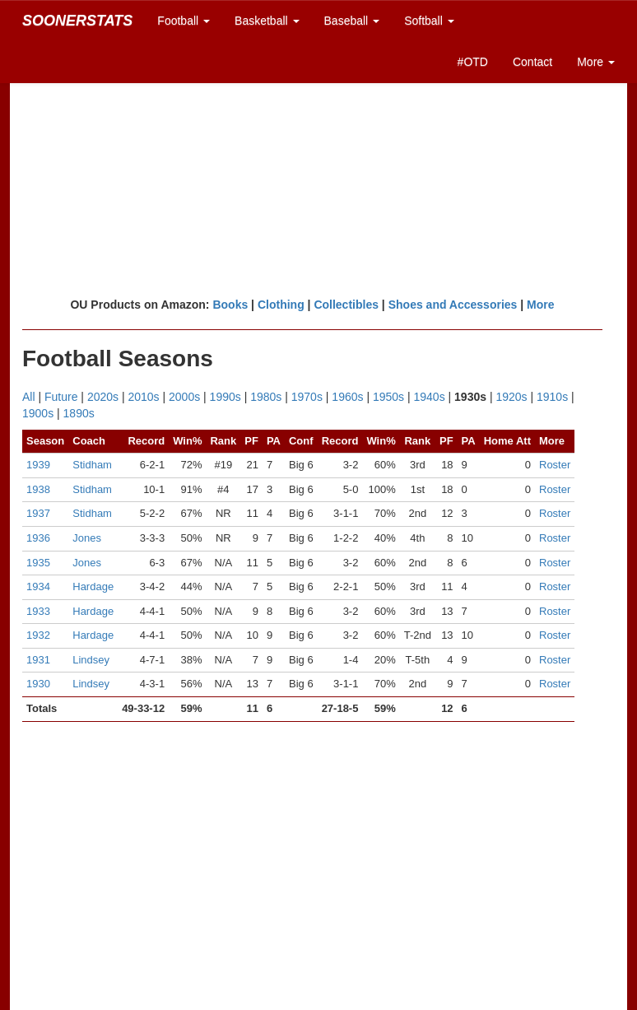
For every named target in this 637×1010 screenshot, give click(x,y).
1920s (511, 396)
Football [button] (183, 20)
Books (230, 304)
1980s (265, 396)
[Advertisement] (318, 169)
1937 (38, 513)
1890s (79, 413)
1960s (347, 396)
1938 (38, 489)
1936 (38, 538)
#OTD (473, 61)
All (28, 396)
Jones (86, 538)
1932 (38, 635)
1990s (225, 396)
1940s (429, 396)
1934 (38, 586)
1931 (38, 660)
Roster (554, 464)
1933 (38, 611)
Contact (532, 61)
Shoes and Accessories (453, 304)
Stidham (92, 464)
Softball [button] (429, 20)
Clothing (281, 304)
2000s (184, 396)
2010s (143, 396)
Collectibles (346, 304)
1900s (37, 413)
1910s (552, 396)
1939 (38, 464)
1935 (38, 562)
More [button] (596, 61)
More (540, 304)
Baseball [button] (352, 20)
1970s (307, 396)
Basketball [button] (267, 20)
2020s (103, 396)
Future (60, 396)
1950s (388, 396)
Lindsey (90, 660)
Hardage (93, 586)
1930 (38, 683)
